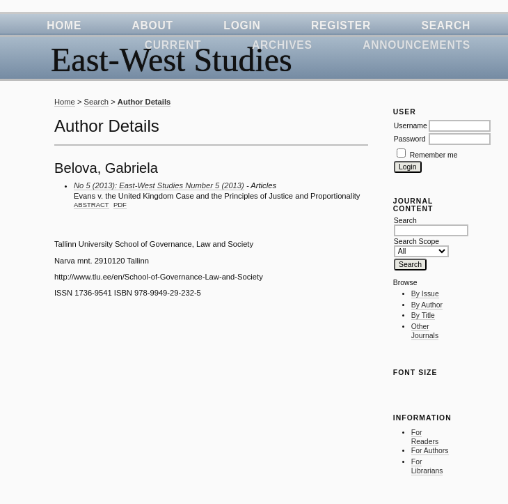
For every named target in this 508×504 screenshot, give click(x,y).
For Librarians (427, 466)
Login (241, 25)
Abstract (91, 204)
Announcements (416, 45)
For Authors (430, 451)
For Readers (424, 437)
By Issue (425, 294)
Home (64, 25)
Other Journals (424, 331)
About (152, 25)
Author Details (144, 102)
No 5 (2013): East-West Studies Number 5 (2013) (159, 185)
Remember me (434, 155)
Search (445, 25)
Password (410, 139)
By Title (423, 315)
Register (341, 25)
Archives (282, 45)
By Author (427, 305)
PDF (120, 204)
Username (410, 126)
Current (173, 45)
